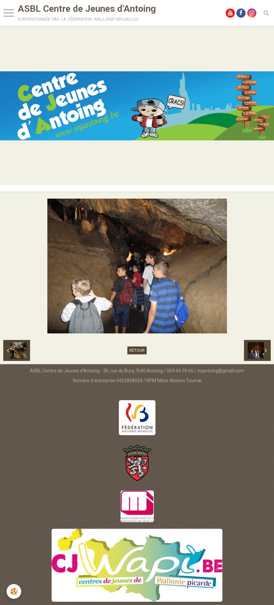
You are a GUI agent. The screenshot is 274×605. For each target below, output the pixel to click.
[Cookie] (14, 591)
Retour (137, 350)
